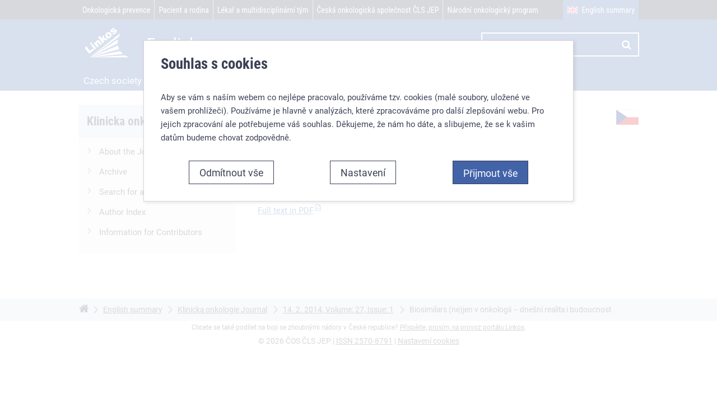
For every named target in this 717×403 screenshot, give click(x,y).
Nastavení (363, 172)
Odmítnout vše (231, 172)
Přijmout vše (490, 173)
